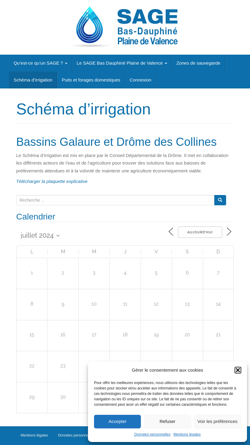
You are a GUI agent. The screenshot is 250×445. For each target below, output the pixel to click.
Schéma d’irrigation (33, 79)
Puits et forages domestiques (91, 79)
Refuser (168, 421)
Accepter (117, 421)
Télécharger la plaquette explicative (52, 181)
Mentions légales (187, 434)
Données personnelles (152, 434)
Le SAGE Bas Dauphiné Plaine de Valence (122, 63)
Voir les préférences (217, 421)
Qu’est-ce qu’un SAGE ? (40, 63)
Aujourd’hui (199, 232)
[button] (238, 370)
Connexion (140, 79)
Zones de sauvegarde (198, 63)
